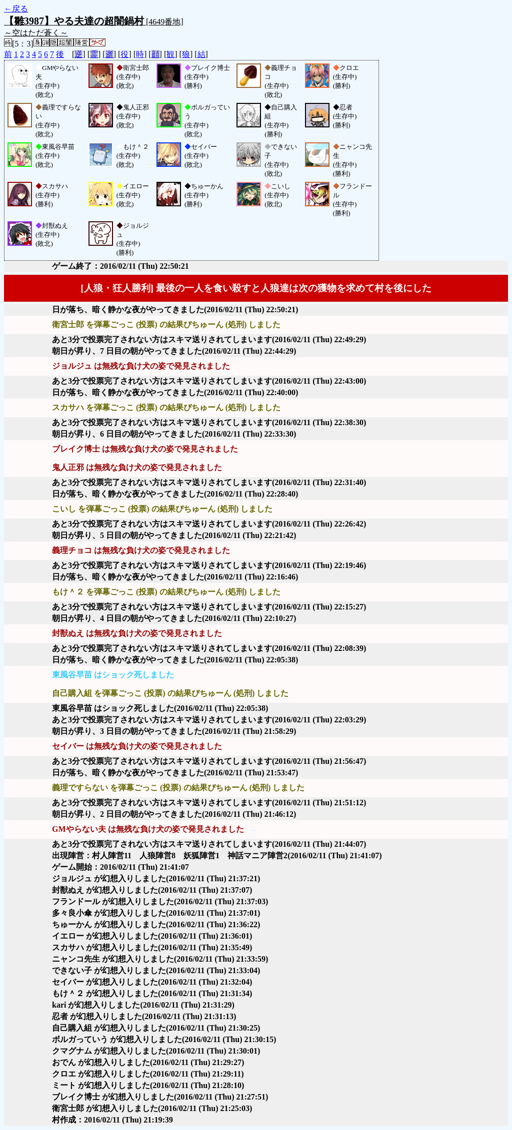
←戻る (16, 8)
